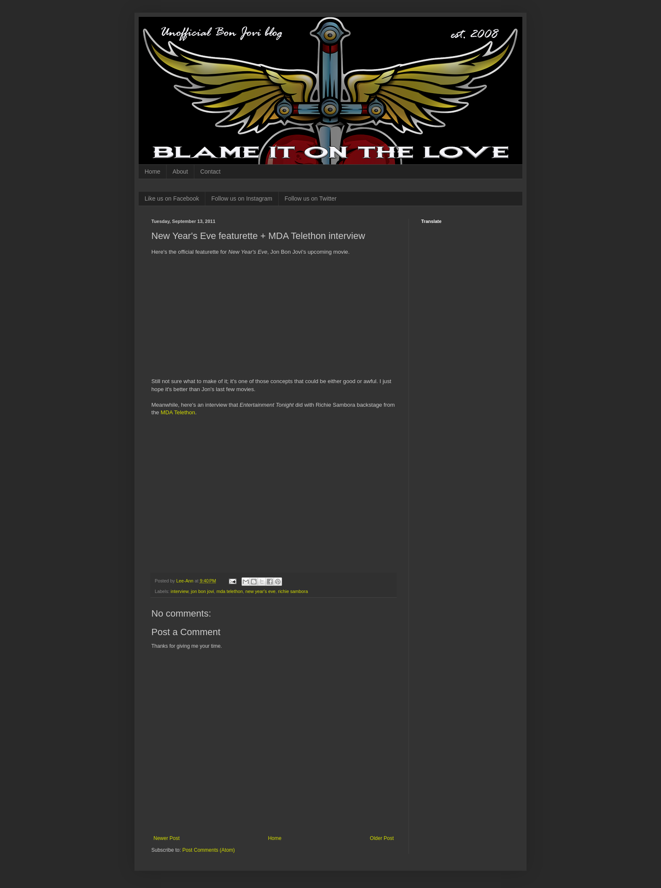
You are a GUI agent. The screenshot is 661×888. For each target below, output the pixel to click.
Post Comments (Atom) (208, 850)
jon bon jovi (202, 591)
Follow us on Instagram (241, 198)
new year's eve (260, 591)
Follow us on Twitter (310, 198)
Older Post (382, 838)
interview (179, 591)
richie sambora (293, 591)
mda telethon (229, 591)
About (180, 171)
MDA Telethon (178, 412)
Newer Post (166, 838)
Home (152, 171)
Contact (210, 171)
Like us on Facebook (172, 198)
